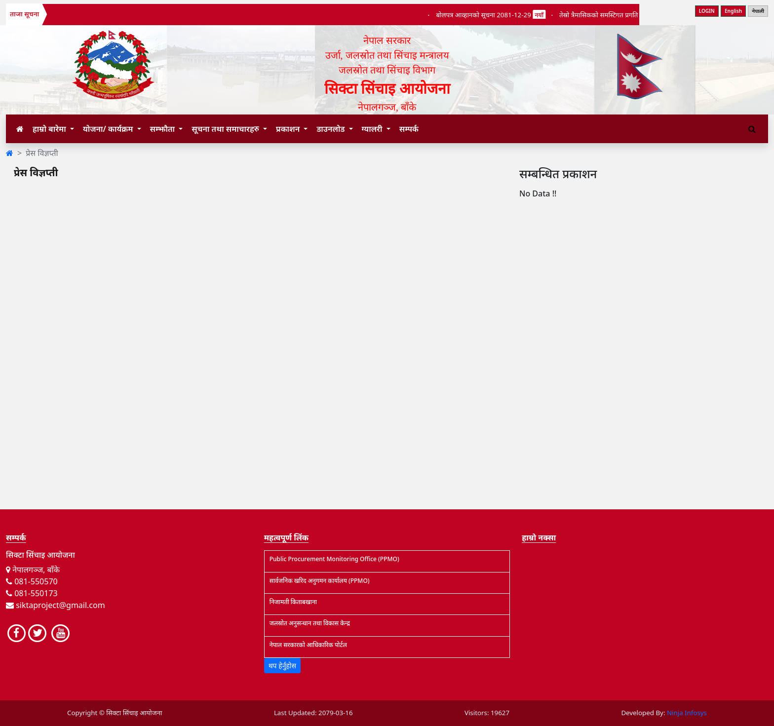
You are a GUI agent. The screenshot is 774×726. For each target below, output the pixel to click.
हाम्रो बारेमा (50, 128)
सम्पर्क (409, 128)
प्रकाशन (289, 128)
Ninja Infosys (687, 712)
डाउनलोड (331, 128)
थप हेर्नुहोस (282, 665)
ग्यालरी (373, 128)
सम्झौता (163, 128)
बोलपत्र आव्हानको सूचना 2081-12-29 (497, 14)
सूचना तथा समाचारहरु (226, 128)
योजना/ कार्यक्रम (109, 128)
